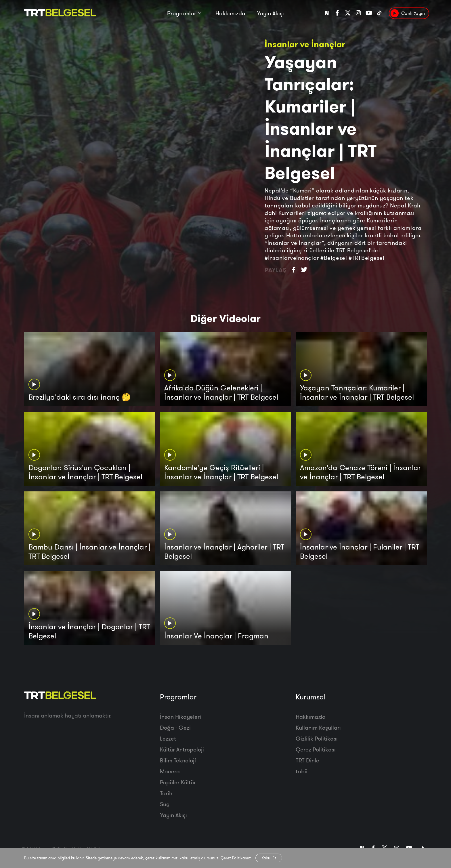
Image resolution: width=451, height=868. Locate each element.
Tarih (166, 793)
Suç (164, 804)
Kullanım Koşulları (318, 727)
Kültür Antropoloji (182, 749)
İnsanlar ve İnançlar (305, 44)
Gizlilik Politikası (317, 738)
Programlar (181, 13)
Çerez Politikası (316, 749)
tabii (301, 771)
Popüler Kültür (178, 782)
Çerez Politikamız (236, 858)
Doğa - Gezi (175, 727)
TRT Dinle (307, 760)
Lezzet (168, 738)
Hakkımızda (230, 13)
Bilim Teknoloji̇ (178, 760)
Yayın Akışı (270, 13)
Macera (170, 771)
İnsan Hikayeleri (180, 716)
